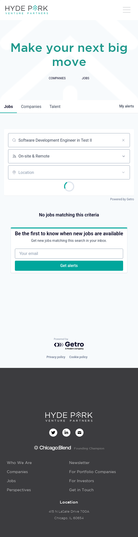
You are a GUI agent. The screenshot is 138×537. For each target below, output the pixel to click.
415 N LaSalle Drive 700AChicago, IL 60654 (69, 515)
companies (31, 106)
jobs (8, 106)
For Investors (81, 481)
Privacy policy (55, 357)
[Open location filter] (123, 172)
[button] (127, 11)
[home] (26, 10)
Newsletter (79, 463)
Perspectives (19, 490)
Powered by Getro (122, 199)
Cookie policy (78, 357)
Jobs (11, 481)
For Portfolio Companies (92, 472)
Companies (17, 472)
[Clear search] (123, 140)
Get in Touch (81, 490)
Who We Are (19, 463)
